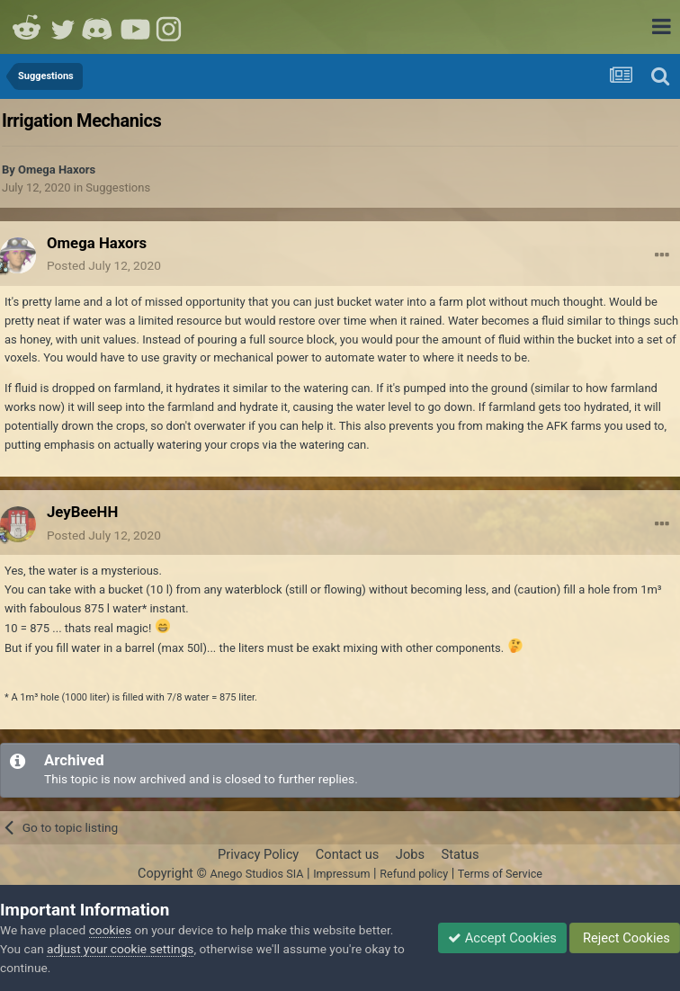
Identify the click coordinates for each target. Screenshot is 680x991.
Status (460, 854)
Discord (99, 27)
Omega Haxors (56, 169)
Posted (104, 265)
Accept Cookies (502, 938)
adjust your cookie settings (120, 949)
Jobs (410, 854)
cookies (110, 930)
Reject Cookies (624, 938)
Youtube (135, 27)
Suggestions (117, 187)
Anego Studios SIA (256, 873)
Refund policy (414, 873)
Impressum (341, 873)
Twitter (63, 27)
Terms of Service (500, 873)
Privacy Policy (258, 854)
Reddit (27, 27)
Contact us (348, 854)
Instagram (171, 27)
